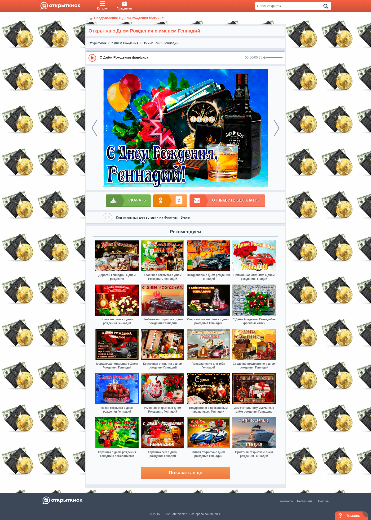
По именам (150, 43)
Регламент (304, 501)
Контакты (286, 501)
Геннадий (171, 43)
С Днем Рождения (124, 43)
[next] (276, 128)
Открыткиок (97, 43)
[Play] (92, 58)
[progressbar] (275, 58)
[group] (185, 57)
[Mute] (264, 57)
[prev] (94, 128)
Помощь (323, 501)
